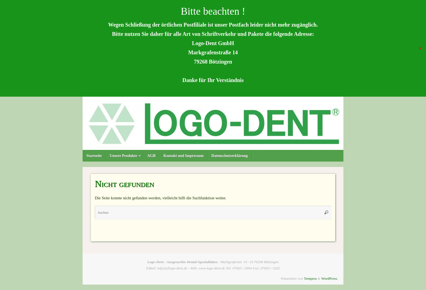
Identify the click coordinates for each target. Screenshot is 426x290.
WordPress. (329, 278)
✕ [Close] (420, 48)
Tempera (310, 278)
